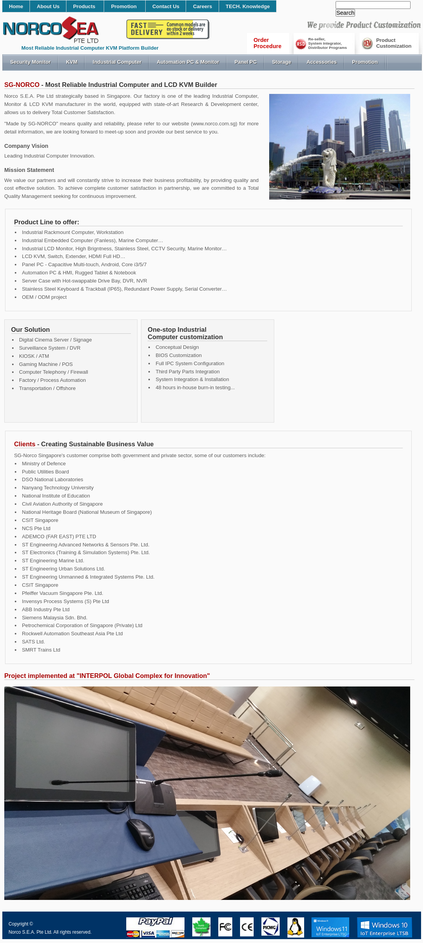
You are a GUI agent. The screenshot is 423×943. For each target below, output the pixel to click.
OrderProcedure (268, 43)
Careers (202, 6)
